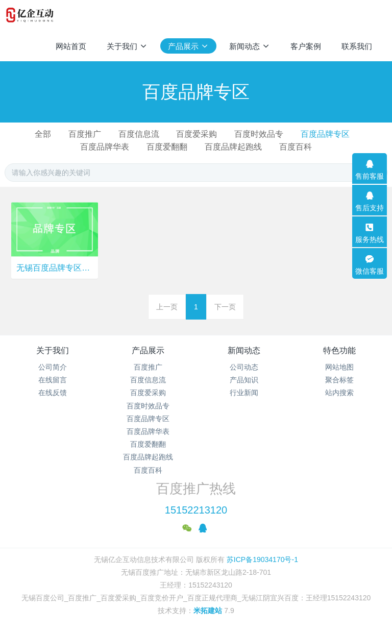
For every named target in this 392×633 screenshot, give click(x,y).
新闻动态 (244, 350)
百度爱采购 (196, 134)
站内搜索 (339, 392)
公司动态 (244, 367)
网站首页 (71, 46)
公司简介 (52, 367)
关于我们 (52, 350)
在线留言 (52, 380)
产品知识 (244, 380)
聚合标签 (339, 380)
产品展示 (148, 350)
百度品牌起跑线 (233, 146)
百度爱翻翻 (166, 146)
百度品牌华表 (104, 146)
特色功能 (339, 350)
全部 (43, 134)
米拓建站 (208, 610)
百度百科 (295, 146)
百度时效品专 (258, 134)
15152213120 (196, 510)
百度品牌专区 (325, 134)
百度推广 (84, 134)
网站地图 (339, 367)
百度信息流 (138, 134)
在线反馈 (52, 392)
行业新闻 (244, 392)
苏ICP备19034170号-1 (261, 559)
